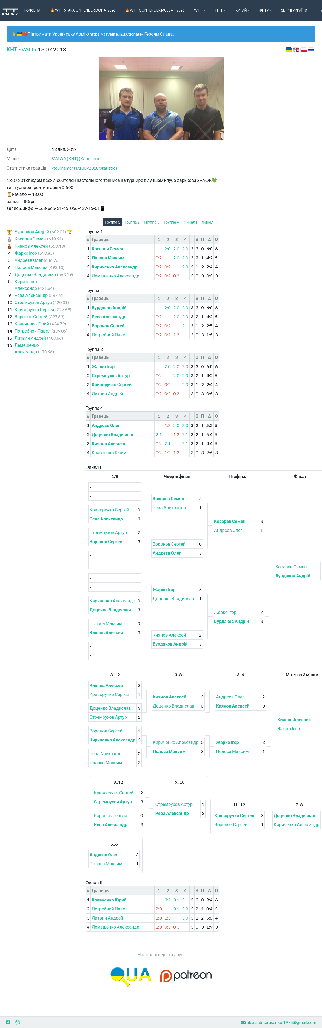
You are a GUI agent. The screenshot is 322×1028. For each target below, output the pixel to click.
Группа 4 (171, 222)
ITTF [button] (219, 10)
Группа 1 (112, 222)
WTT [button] (198, 10)
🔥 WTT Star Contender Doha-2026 (82, 10)
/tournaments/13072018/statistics (84, 167)
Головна (32, 10)
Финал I (190, 222)
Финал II (209, 222)
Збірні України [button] (294, 10)
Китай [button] (241, 10)
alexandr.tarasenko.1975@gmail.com (278, 1022)
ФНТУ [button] (264, 10)
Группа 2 (132, 222)
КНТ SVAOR (22, 49)
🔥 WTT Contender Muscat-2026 (154, 10)
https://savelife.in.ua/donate (116, 33)
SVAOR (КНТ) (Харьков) (75, 158)
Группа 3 (151, 222)
